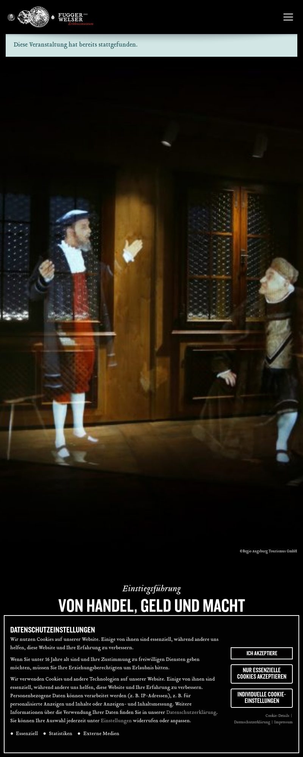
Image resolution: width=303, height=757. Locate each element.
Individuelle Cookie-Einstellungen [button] (261, 698)
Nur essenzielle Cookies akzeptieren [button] (261, 674)
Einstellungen (116, 721)
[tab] (287, 332)
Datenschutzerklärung (191, 713)
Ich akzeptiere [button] (262, 653)
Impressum (283, 722)
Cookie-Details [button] (278, 716)
